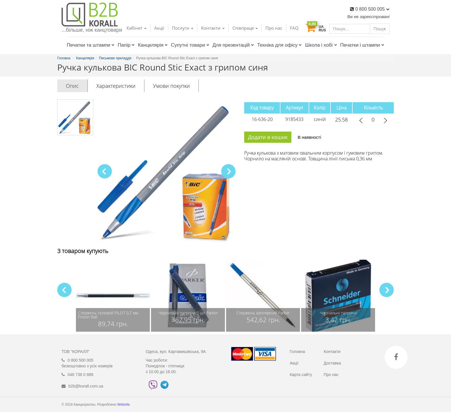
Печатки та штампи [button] (90, 45)
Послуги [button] (182, 28)
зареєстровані (374, 16)
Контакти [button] (213, 28)
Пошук (380, 28)
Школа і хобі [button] (321, 45)
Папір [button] (126, 45)
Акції (159, 28)
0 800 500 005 (372, 9)
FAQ (294, 28)
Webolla (124, 404)
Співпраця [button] (245, 28)
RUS (322, 30)
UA (321, 27)
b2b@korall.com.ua (85, 386)
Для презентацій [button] (233, 45)
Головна (297, 351)
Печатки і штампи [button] (362, 45)
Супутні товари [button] (190, 45)
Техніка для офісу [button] (279, 45)
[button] (228, 171)
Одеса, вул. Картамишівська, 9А (176, 351)
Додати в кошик (268, 137)
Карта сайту (301, 374)
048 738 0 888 (80, 374)
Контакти (332, 351)
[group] (113, 296)
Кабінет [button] (136, 28)
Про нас (273, 28)
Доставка (332, 363)
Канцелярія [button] (153, 45)
